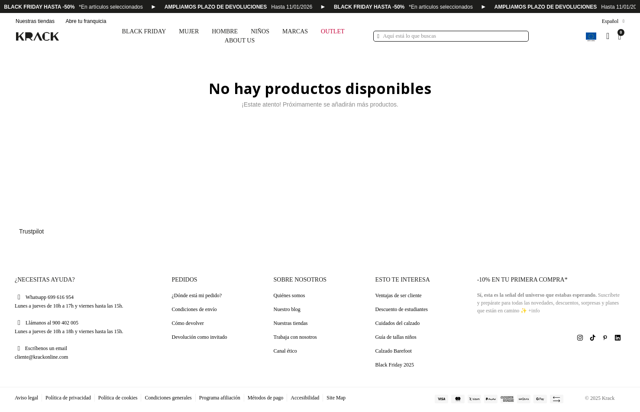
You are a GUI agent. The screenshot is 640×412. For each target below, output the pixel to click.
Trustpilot (31, 231)
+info (534, 311)
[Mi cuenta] (607, 36)
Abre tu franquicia (85, 21)
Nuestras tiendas (35, 21)
